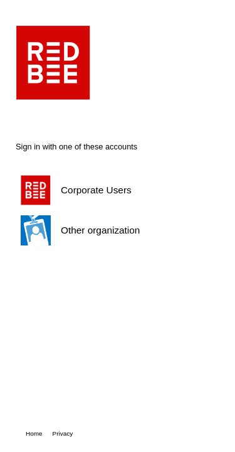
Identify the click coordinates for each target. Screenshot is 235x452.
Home (34, 433)
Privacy (63, 433)
